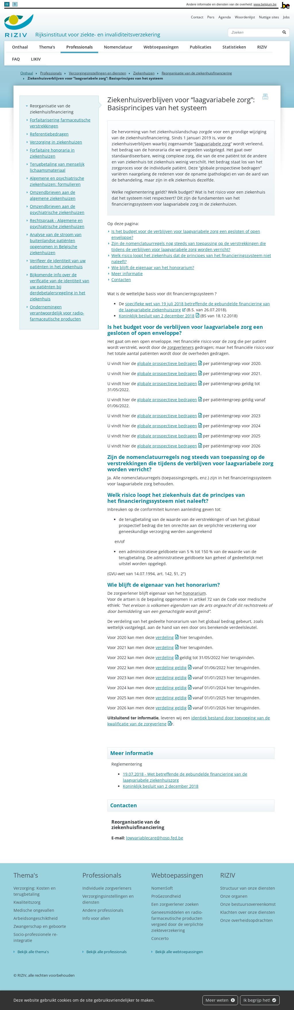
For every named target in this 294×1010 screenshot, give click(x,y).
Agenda (224, 17)
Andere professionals (102, 910)
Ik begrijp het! (259, 1000)
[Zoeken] (253, 32)
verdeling (165, 637)
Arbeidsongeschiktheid (35, 918)
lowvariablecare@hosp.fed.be (154, 838)
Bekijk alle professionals (106, 951)
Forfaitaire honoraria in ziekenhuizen (52, 153)
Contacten (121, 279)
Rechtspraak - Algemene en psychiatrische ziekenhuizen (57, 223)
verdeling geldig (171, 667)
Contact (197, 17)
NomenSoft (162, 888)
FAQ (16, 59)
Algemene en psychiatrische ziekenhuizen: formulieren (57, 181)
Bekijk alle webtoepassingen (179, 951)
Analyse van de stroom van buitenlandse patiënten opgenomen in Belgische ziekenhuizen (56, 243)
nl (6, 4)
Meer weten (220, 1000)
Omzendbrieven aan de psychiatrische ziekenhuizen (57, 209)
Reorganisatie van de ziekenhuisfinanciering (197, 73)
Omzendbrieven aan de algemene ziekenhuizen (53, 195)
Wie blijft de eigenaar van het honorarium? (152, 267)
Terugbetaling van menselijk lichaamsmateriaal (57, 167)
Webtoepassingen (161, 47)
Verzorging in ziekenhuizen (56, 142)
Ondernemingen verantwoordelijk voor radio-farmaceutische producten (57, 313)
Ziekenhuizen (143, 73)
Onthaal (20, 47)
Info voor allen (96, 918)
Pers (210, 17)
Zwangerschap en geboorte (39, 926)
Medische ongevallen (33, 910)
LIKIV (36, 59)
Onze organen (233, 896)
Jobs (286, 17)
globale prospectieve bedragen (167, 363)
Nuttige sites (269, 17)
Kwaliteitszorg (26, 902)
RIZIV (262, 47)
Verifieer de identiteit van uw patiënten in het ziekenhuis (58, 263)
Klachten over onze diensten (247, 912)
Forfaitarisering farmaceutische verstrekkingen (60, 123)
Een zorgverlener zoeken (175, 904)
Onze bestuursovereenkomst (248, 904)
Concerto (160, 938)
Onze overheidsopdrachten (246, 920)
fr (15, 4)
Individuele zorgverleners (106, 888)
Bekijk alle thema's (33, 951)
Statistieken (234, 47)
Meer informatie (127, 273)
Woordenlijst (245, 17)
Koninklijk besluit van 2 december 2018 (156, 315)
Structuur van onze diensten (247, 888)
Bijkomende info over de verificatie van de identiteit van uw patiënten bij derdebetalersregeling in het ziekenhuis (59, 287)
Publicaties (200, 47)
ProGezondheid (166, 896)
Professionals (82, 47)
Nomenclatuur (118, 47)
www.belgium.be (265, 4)
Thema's (47, 47)
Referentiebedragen (49, 134)
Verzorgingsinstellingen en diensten (97, 73)
